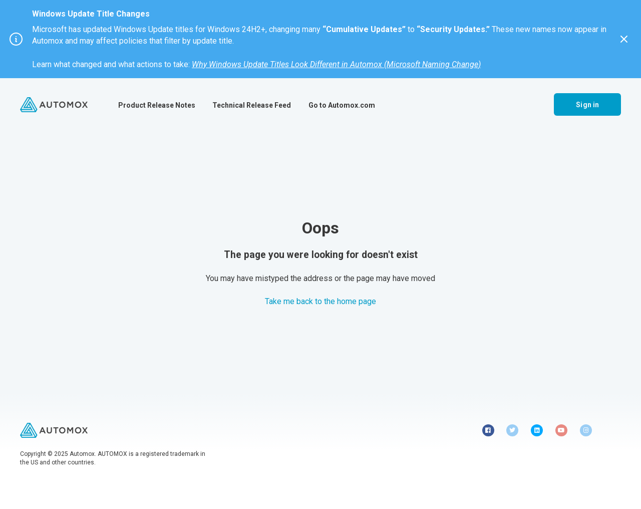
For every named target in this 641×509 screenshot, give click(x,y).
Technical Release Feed (251, 105)
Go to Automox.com (341, 105)
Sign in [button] (587, 105)
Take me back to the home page (320, 301)
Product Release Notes (156, 105)
